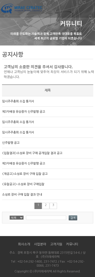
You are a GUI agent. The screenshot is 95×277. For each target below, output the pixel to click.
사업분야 (40, 244)
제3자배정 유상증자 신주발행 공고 (23, 111)
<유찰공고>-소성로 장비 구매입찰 (23, 184)
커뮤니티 (72, 244)
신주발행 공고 (11, 142)
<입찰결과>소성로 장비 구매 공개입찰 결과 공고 (32, 153)
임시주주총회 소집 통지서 (18, 101)
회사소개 (24, 244)
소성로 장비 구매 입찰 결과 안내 (22, 194)
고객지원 (56, 244)
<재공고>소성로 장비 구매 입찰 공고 (25, 173)
